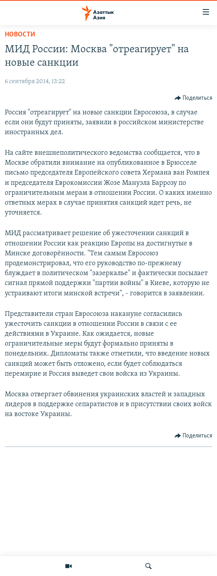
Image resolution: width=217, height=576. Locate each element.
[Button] (194, 98)
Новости (20, 34)
